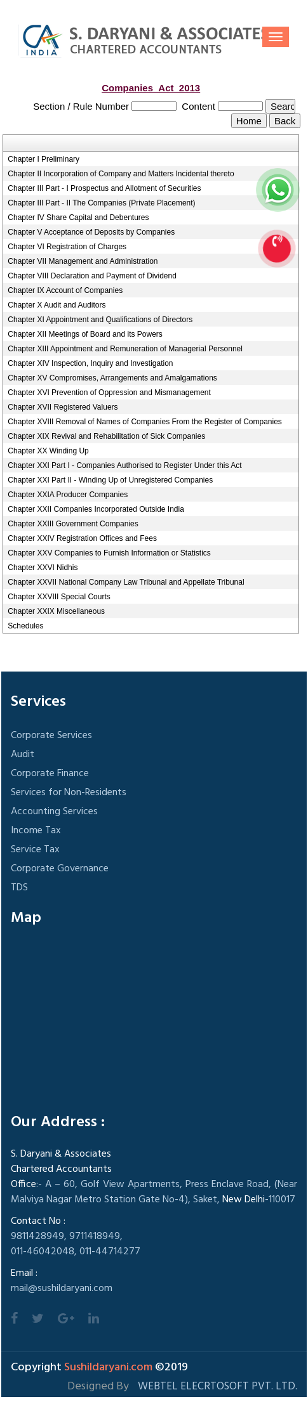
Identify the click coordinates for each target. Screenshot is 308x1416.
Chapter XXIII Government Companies (73, 523)
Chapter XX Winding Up (48, 450)
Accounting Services (54, 811)
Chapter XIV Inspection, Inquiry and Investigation (90, 363)
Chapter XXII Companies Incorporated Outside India (96, 509)
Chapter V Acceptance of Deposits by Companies (91, 232)
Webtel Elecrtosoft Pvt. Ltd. (217, 1386)
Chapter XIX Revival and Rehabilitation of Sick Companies (106, 436)
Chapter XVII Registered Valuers (62, 407)
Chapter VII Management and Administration (82, 261)
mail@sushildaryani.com (61, 1288)
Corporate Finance (50, 773)
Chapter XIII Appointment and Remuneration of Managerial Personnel (125, 348)
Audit (22, 754)
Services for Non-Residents (68, 792)
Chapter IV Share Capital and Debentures (78, 217)
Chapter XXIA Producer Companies (68, 494)
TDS (19, 888)
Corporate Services (51, 735)
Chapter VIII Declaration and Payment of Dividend (92, 275)
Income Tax (36, 830)
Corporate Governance (60, 869)
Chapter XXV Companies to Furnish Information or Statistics (109, 553)
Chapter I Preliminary (43, 159)
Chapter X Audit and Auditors (56, 305)
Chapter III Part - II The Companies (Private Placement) (101, 202)
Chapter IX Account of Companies (65, 290)
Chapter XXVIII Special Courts (59, 596)
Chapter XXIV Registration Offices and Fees (82, 538)
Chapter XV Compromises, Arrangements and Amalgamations (112, 377)
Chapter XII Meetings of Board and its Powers (85, 334)
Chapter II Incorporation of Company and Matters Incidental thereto (121, 173)
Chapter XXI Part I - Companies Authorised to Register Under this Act (124, 465)
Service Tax (35, 849)
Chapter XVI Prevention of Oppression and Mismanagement (109, 392)
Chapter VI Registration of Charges (67, 246)
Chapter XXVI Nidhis (42, 567)
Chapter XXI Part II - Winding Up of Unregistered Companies (110, 480)
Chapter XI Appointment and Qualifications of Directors (100, 319)
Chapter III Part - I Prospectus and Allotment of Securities (104, 188)
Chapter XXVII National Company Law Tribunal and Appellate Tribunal (126, 582)
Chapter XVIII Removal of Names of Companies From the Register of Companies (145, 421)
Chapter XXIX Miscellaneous (56, 611)
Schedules (25, 625)
